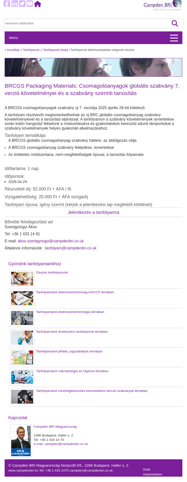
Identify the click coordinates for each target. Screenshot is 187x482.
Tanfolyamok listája (55, 50)
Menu (13, 38)
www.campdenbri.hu (23, 470)
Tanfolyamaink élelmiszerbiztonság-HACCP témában (75, 292)
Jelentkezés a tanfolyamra (93, 212)
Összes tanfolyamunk (52, 272)
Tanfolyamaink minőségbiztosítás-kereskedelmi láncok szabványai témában (92, 391)
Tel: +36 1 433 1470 (54, 470)
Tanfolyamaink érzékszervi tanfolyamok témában (72, 331)
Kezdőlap (13, 50)
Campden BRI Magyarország (55, 426)
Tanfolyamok (31, 50)
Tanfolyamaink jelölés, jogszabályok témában (69, 351)
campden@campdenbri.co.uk (91, 470)
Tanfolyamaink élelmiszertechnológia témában (70, 312)
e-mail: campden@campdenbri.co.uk (61, 444)
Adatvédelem (152, 474)
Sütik (146, 469)
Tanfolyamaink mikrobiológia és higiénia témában (72, 371)
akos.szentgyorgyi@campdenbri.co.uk (51, 241)
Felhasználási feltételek (160, 479)
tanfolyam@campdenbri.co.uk (70, 248)
